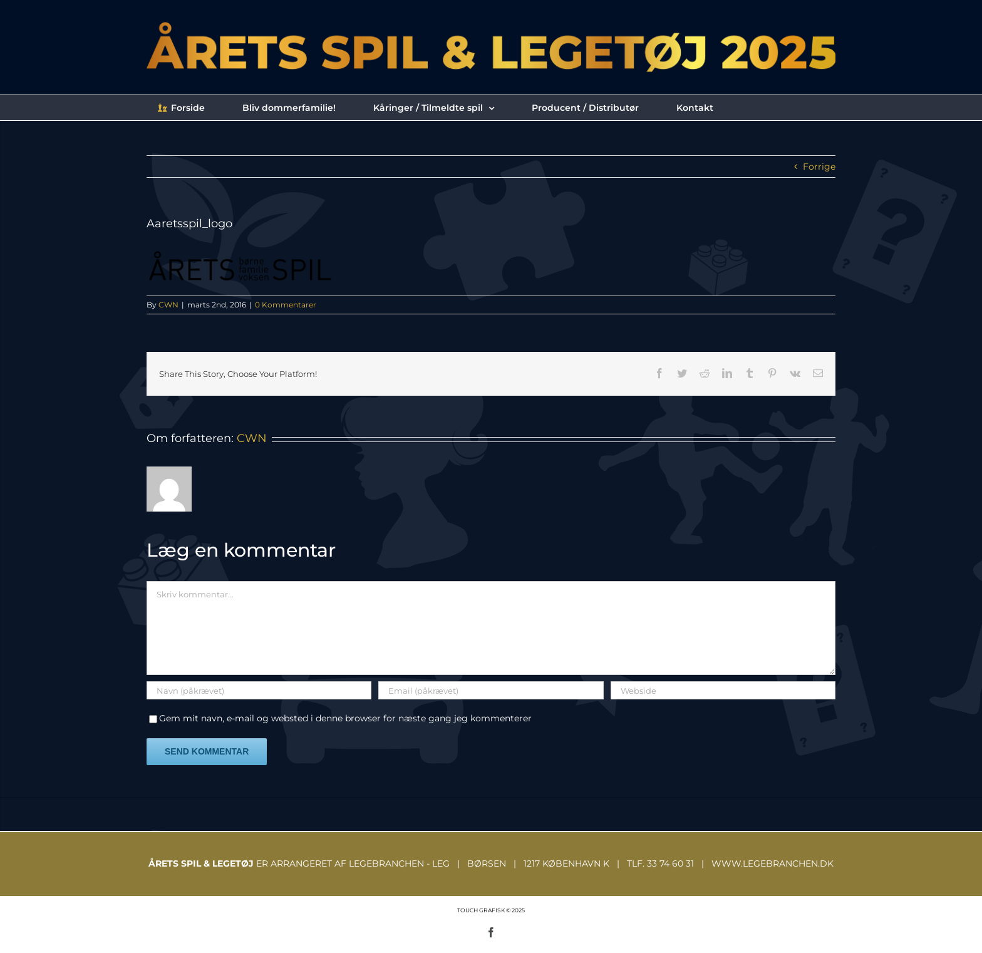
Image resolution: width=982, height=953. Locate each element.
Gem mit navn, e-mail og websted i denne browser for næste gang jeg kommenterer (345, 718)
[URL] (723, 690)
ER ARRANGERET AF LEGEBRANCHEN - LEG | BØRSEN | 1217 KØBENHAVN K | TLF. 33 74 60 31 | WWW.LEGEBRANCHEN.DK (491, 863)
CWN (168, 304)
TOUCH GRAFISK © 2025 (491, 910)
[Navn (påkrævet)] (259, 690)
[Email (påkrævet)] (490, 690)
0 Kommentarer (285, 304)
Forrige (819, 166)
